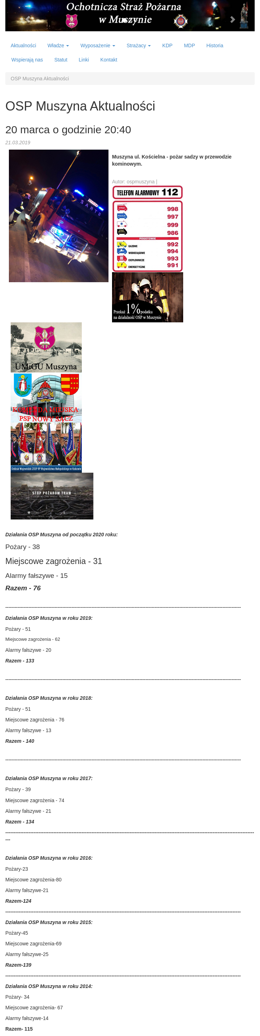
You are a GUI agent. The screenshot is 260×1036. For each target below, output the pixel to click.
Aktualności (23, 45)
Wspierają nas (27, 60)
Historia (214, 45)
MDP (189, 45)
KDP (167, 45)
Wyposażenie (97, 45)
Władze (58, 45)
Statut (61, 60)
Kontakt (108, 60)
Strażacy (139, 45)
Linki (84, 60)
